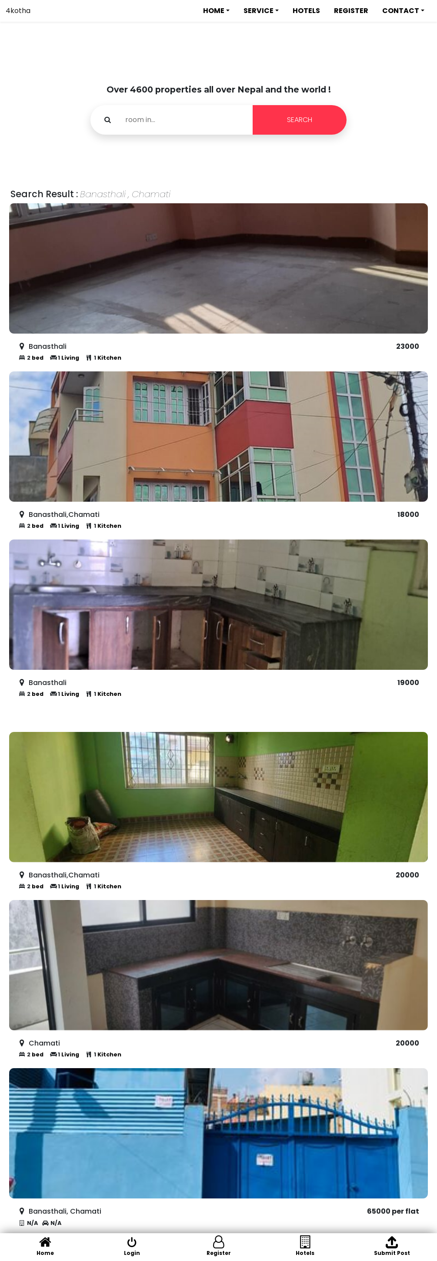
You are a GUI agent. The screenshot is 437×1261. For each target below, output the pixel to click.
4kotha (18, 11)
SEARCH (299, 120)
